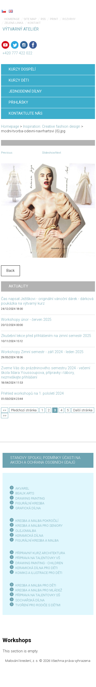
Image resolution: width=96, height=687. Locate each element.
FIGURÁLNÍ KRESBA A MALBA (37, 540)
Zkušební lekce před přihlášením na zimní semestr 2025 (46, 336)
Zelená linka (13, 23)
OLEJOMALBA (25, 531)
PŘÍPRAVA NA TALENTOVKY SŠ (37, 595)
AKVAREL (22, 488)
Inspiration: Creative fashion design (51, 126)
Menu (82, 7)
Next (58, 152)
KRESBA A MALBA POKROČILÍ (36, 521)
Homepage (11, 19)
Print (54, 19)
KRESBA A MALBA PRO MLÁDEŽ (38, 590)
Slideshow (48, 152)
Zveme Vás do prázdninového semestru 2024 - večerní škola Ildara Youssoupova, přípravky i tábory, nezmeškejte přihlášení (45, 373)
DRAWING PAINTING (30, 498)
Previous (6, 152)
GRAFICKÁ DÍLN (27, 508)
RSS (43, 19)
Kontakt (34, 23)
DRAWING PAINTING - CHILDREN (39, 563)
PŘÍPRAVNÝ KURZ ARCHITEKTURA (40, 553)
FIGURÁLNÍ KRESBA (29, 503)
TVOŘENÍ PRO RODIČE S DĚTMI (37, 605)
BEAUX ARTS (24, 493)
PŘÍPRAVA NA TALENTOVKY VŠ (37, 558)
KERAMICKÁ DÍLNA (29, 535)
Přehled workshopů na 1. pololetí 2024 (32, 393)
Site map (30, 19)
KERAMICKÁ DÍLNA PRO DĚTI (36, 568)
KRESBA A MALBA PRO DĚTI (35, 585)
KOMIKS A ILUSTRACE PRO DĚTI (38, 573)
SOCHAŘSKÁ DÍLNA (30, 600)
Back (10, 270)
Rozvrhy (69, 19)
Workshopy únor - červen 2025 (26, 319)
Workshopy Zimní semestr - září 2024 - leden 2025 (42, 352)
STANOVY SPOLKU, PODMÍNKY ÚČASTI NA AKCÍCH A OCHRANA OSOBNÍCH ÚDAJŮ (45, 460)
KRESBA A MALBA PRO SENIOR (38, 525)
